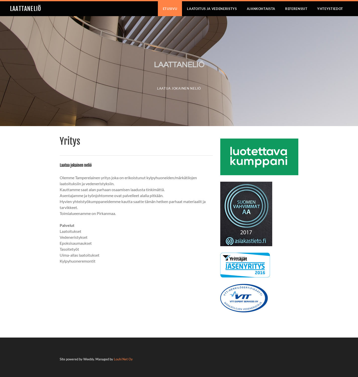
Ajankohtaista (261, 9)
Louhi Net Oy (123, 359)
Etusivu (170, 9)
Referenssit (296, 9)
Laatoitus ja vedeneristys (212, 9)
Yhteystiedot (330, 9)
